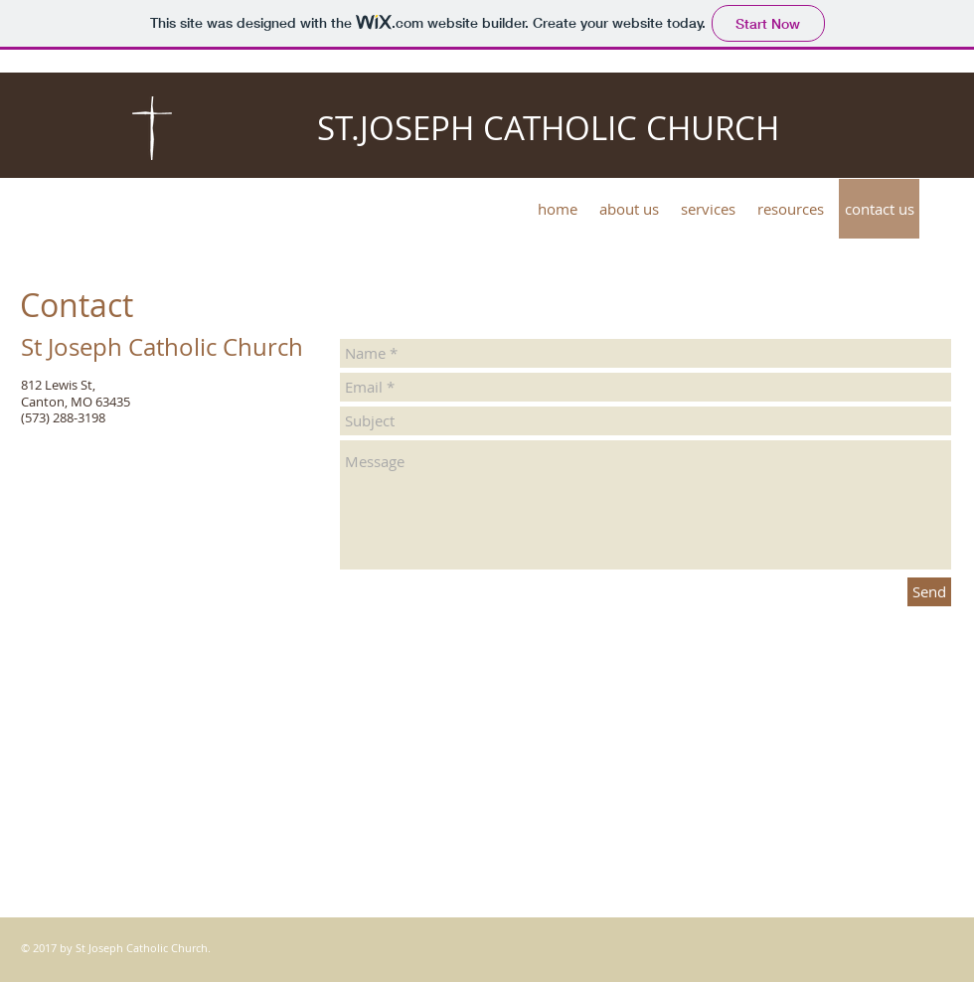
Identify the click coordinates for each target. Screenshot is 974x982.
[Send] (929, 591)
